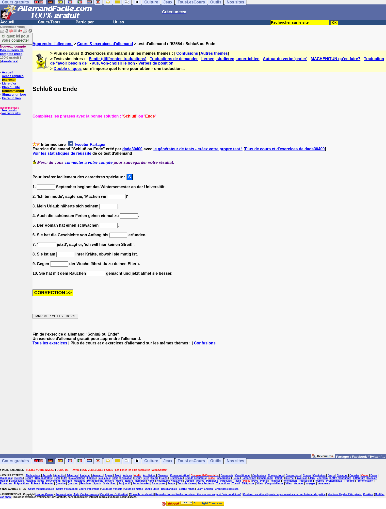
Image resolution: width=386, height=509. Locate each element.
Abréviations (33, 475)
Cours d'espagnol (66, 489)
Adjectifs (59, 475)
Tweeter (81, 144)
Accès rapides (12, 76)
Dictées (18, 478)
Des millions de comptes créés (13, 50)
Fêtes (146, 478)
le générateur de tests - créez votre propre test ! (197, 149)
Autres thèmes (214, 53)
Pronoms (349, 480)
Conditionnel (242, 475)
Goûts (164, 478)
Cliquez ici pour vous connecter (15, 38)
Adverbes (72, 475)
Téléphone (248, 483)
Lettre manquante (340, 478)
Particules (226, 480)
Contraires (319, 475)
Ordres (200, 480)
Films (115, 478)
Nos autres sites (10, 113)
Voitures (299, 483)
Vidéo (259, 483)
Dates (373, 475)
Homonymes (248, 478)
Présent (35, 483)
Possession (306, 480)
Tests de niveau (186, 483)
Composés (227, 475)
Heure (236, 478)
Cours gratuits (15, 461)
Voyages (310, 483)
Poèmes (319, 480)
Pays (255, 480)
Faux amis (104, 478)
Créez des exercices (227, 489)
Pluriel (264, 480)
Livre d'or (9, 83)
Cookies (368, 494)
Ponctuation (290, 480)
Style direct (109, 483)
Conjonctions (276, 475)
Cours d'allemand (89, 489)
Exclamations (77, 478)
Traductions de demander (174, 59)
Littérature (359, 478)
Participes (212, 480)
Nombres (140, 480)
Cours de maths (133, 489)
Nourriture (163, 480)
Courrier (354, 475)
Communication (179, 475)
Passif (237, 480)
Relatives (85, 483)
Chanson (163, 475)
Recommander (13, 91)
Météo (119, 480)
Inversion (301, 478)
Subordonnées (141, 483)
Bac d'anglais (169, 489)
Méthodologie (95, 480)
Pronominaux (334, 480)
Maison (4, 480)
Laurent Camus (44, 494)
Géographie (224, 478)
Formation (126, 478)
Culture (151, 461)
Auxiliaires (149, 475)
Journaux (322, 478)
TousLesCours (191, 461)
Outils (215, 461)
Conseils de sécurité (142, 494)
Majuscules (17, 480)
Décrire (29, 478)
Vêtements (324, 483)
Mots (41, 480)
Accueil (7, 22)
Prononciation (365, 480)
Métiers (109, 480)
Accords (47, 475)
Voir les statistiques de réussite (61, 153)
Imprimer (9, 80)
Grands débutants (195, 478)
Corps (331, 475)
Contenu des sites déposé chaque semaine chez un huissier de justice (284, 494)
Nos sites (235, 461)
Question (73, 483)
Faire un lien (11, 98)
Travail (236, 483)
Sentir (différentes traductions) (117, 59)
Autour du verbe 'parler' (285, 59)
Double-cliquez (68, 69)
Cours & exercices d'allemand (105, 44)
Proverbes (6, 483)
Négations (176, 480)
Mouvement (53, 480)
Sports (97, 483)
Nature (129, 480)
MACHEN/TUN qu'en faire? (335, 59)
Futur (137, 478)
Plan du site (11, 87)
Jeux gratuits (9, 110)
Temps (172, 483)
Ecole (57, 478)
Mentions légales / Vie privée (345, 494)
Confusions (187, 53)
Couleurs (342, 475)
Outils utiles (152, 489)
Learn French (186, 489)
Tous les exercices (49, 343)
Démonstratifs (43, 478)
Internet (289, 478)
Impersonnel (265, 478)
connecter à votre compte (89, 162)
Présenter (47, 483)
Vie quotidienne (274, 483)
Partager (98, 144)
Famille (91, 478)
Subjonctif (124, 483)
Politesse (275, 480)
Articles (127, 475)
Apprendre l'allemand (52, 44)
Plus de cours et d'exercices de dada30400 (285, 149)
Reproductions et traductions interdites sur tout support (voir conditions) (198, 494)
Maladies (31, 480)
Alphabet (85, 475)
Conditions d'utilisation (114, 494)
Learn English (205, 489)
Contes (307, 475)
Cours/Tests (49, 22)
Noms (151, 480)
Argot (117, 475)
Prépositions (21, 483)
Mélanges (79, 480)
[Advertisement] (209, 402)
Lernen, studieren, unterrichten (230, 59)
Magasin (372, 478)
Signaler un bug (14, 94)
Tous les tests (206, 483)
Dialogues (6, 478)
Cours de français (111, 489)
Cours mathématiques (41, 489)
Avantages (9, 61)
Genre (154, 478)
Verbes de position (155, 63)
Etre (65, 478)
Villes (288, 483)
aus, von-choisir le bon (113, 63)
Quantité (61, 483)
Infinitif (279, 478)
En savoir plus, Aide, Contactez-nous (77, 494)
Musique (67, 480)
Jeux (167, 461)
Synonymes (159, 483)
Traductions (223, 483)
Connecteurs (293, 475)
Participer (85, 22)
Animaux (97, 475)
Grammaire (176, 478)
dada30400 (132, 149)
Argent (109, 475)
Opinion (189, 480)
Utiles (118, 22)
